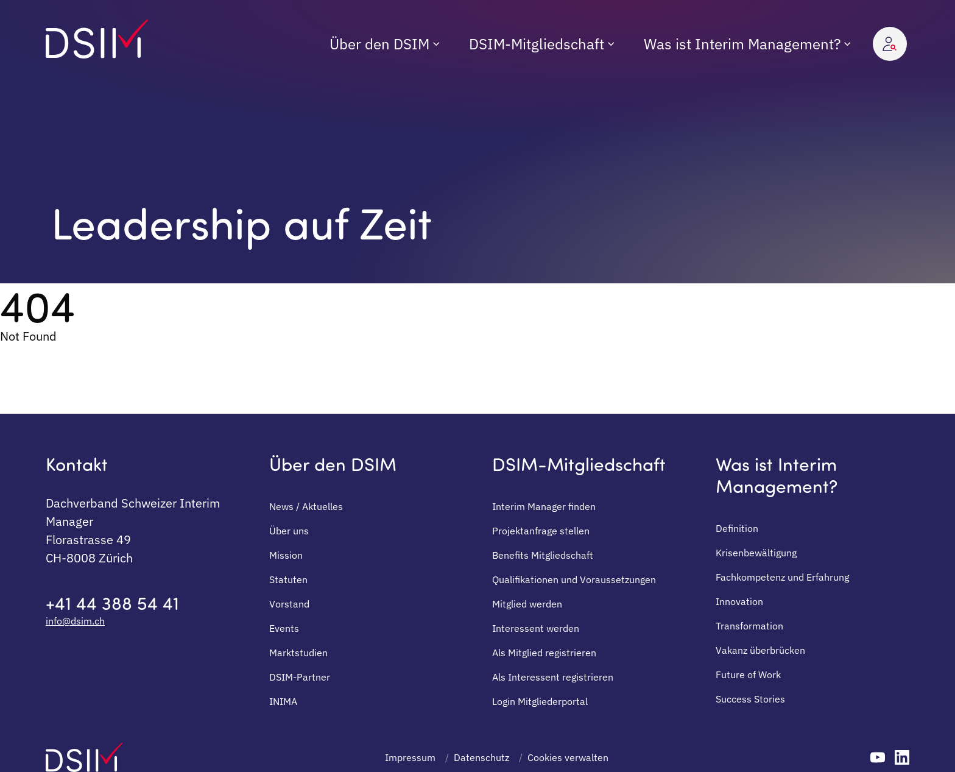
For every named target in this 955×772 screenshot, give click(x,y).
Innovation (739, 601)
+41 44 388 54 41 (112, 602)
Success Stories (750, 699)
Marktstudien (298, 652)
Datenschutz (481, 757)
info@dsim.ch (75, 621)
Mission (286, 555)
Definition (737, 528)
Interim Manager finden (544, 506)
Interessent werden (535, 628)
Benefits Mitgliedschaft (542, 555)
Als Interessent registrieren (552, 677)
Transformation (749, 626)
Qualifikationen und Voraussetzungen (574, 579)
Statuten (288, 579)
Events (284, 628)
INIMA (283, 701)
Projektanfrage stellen (541, 531)
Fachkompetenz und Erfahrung (782, 577)
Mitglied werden (527, 604)
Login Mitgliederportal (540, 701)
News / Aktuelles (306, 506)
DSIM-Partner (299, 677)
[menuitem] (384, 43)
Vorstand (289, 604)
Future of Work (748, 674)
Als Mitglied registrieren (544, 652)
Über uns (289, 531)
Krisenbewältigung (756, 553)
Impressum (410, 757)
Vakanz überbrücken (760, 650)
